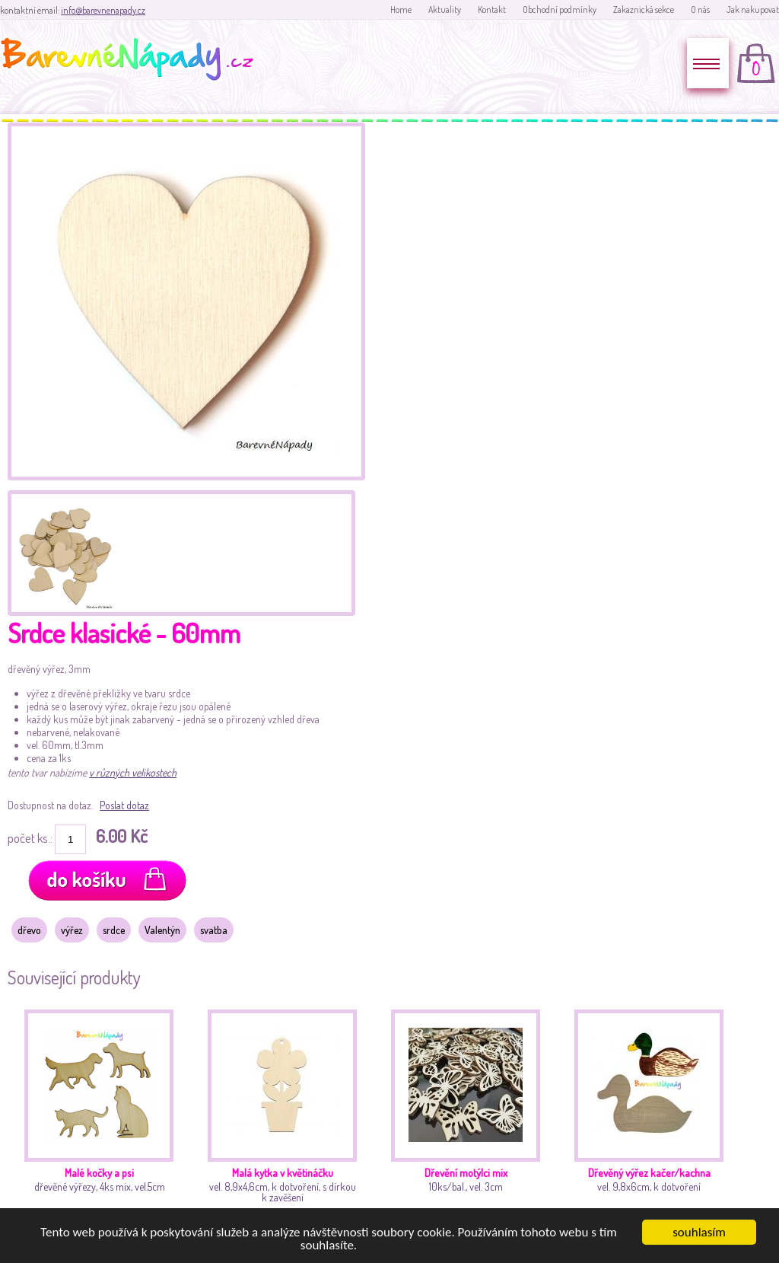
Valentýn (162, 929)
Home (401, 9)
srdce (114, 929)
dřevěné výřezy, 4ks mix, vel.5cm (103, 1116)
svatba (213, 929)
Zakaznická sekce (643, 9)
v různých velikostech (132, 772)
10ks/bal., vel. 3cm (470, 1116)
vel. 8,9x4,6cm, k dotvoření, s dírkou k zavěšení (286, 1116)
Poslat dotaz (124, 805)
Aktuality (444, 9)
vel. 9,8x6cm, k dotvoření (653, 1116)
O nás (700, 9)
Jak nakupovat (753, 9)
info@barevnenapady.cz (103, 10)
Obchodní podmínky (559, 9)
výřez (72, 929)
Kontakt (492, 9)
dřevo (29, 929)
